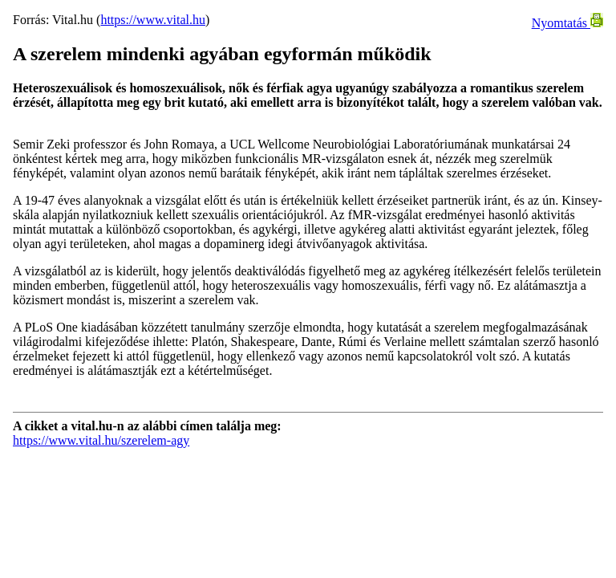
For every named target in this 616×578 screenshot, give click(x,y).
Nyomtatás (567, 23)
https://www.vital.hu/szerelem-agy (101, 440)
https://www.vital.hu (152, 19)
